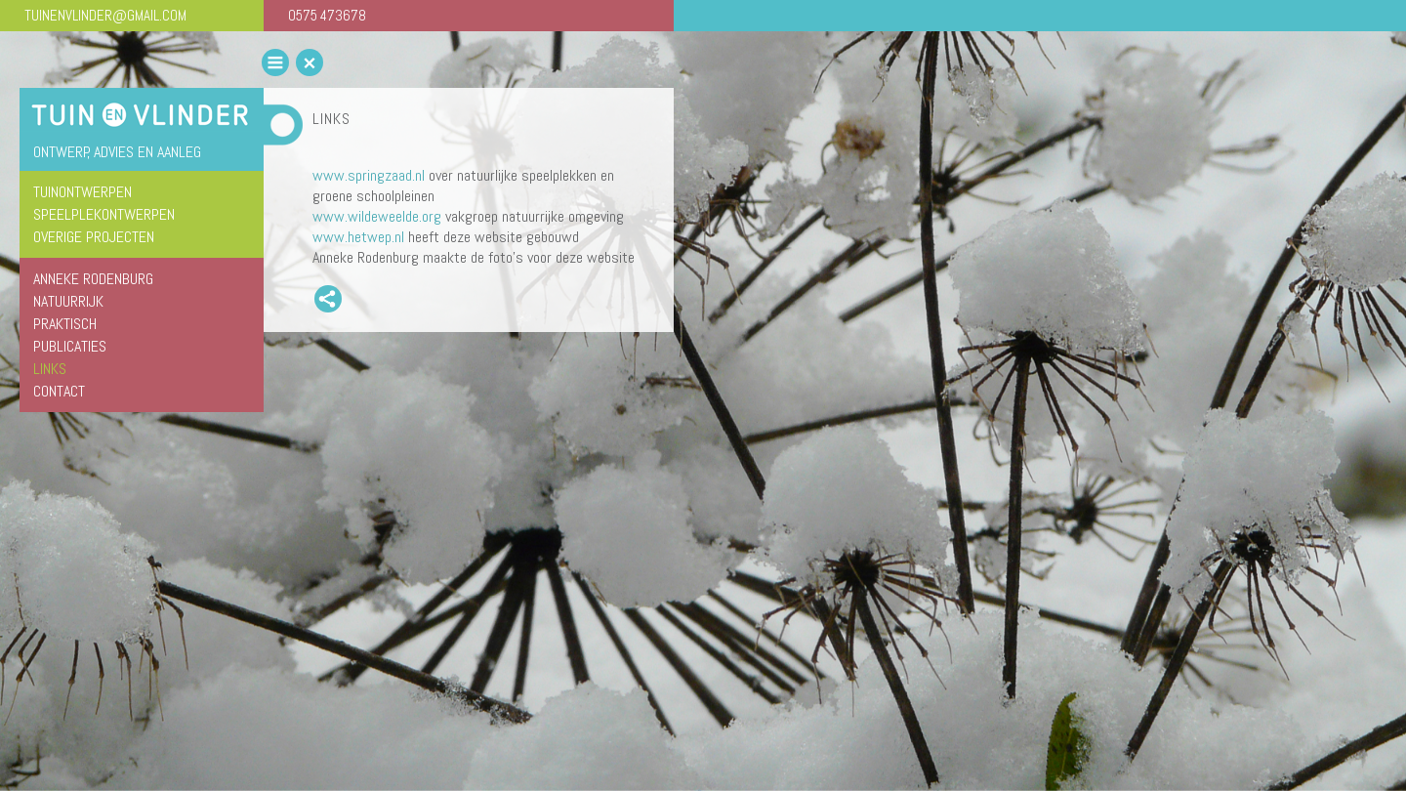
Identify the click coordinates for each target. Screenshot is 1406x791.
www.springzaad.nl (368, 175)
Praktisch (65, 323)
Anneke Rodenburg (93, 279)
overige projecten (93, 237)
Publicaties (69, 346)
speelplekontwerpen (104, 214)
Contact (59, 391)
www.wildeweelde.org (376, 216)
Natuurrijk (68, 301)
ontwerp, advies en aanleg (117, 152)
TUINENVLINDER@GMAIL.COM (105, 15)
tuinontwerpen (82, 192)
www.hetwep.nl (358, 237)
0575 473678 (327, 15)
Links (49, 368)
